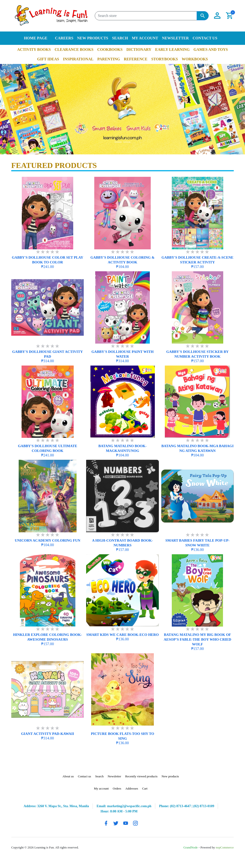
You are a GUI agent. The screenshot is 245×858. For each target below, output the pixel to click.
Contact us (205, 38)
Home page (35, 38)
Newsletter (175, 38)
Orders (117, 788)
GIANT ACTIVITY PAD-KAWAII (47, 734)
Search (120, 38)
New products (92, 38)
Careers (64, 38)
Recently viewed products (141, 776)
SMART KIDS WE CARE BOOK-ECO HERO (122, 635)
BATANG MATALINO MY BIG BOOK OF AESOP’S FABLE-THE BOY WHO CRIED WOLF (197, 639)
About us (68, 776)
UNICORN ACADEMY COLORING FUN (47, 540)
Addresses (131, 788)
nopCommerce (225, 847)
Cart (144, 788)
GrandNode (191, 847)
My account (145, 38)
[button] (217, 16)
